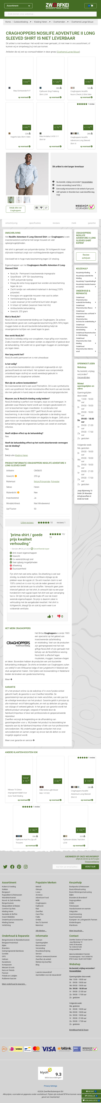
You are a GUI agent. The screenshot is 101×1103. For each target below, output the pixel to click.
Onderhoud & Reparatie (15, 935)
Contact (39, 940)
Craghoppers (41, 903)
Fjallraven (40, 906)
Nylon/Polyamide (42, 481)
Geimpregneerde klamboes (13, 951)
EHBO (71, 903)
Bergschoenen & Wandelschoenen (16, 940)
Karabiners (6, 962)
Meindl (38, 887)
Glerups (39, 889)
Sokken (5, 889)
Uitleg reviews (27, 522)
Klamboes (73, 925)
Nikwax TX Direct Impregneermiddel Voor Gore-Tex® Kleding (17, 793)
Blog (37, 965)
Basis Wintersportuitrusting (80, 892)
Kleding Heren (21, 455)
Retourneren (41, 945)
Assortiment (18, 5)
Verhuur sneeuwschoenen (46, 956)
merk (74, 223)
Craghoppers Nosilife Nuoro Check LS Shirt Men (81, 93)
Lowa (38, 892)
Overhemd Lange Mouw (68, 52)
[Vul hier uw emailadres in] (67, 866)
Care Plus (39, 914)
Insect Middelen (8, 917)
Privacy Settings (50, 1086)
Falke (38, 917)
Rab (37, 909)
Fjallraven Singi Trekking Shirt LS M (49, 93)
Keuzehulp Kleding (83, 273)
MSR (37, 900)
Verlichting (6, 925)
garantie (92, 223)
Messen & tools (8, 967)
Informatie (42, 935)
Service (38, 954)
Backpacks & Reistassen (79, 887)
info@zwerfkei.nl (84, 496)
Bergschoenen (8, 903)
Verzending (40, 948)
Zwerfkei (39, 911)
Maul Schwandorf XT (22, 91)
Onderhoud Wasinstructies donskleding (81, 327)
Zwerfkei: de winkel (43, 959)
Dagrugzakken (75, 900)
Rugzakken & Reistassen (12, 895)
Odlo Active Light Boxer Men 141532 (48, 791)
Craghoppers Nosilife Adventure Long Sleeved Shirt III (80, 140)
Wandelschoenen (9, 898)
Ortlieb (38, 920)
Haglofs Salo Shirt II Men (21, 137)
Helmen (5, 959)
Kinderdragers (75, 922)
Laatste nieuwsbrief (44, 972)
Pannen (5, 973)
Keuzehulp (75, 882)
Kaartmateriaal (75, 917)
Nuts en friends (8, 970)
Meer (8, 679)
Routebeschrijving (43, 951)
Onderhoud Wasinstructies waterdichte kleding (83, 299)
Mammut (39, 925)
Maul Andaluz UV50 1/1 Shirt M (49, 138)
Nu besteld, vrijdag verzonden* (74, 182)
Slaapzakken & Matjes (11, 906)
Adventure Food (42, 898)
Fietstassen (74, 906)
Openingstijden (42, 943)
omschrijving (11, 223)
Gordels (5, 954)
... (29, 22)
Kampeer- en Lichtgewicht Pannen (83, 920)
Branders (5, 948)
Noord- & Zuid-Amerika (11, 900)
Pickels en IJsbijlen (9, 976)
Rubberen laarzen (9, 978)
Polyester (55, 481)
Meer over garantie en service (19, 740)
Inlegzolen (73, 911)
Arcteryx (39, 895)
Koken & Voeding (9, 887)
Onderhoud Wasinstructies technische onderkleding (85, 319)
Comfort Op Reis (8, 909)
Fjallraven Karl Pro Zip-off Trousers (26, 841)
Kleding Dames (8, 922)
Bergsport (6, 892)
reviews (56, 223)
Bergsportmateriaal (10, 943)
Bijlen (71, 895)
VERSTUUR (90, 866)
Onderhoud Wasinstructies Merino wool (84, 348)
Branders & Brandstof (78, 898)
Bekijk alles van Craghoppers (15, 209)
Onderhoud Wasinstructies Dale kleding (83, 340)
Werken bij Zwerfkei (43, 962)
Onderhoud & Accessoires (12, 920)
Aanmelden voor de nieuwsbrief (48, 975)
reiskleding (42, 642)
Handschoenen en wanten (80, 909)
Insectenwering (75, 914)
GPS (4, 956)
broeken (43, 664)
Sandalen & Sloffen (9, 914)
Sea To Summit (42, 922)
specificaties (35, 223)
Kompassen (7, 965)
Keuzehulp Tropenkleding (85, 281)
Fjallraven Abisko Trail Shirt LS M (74, 841)
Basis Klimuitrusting (77, 889)
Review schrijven (86, 256)
